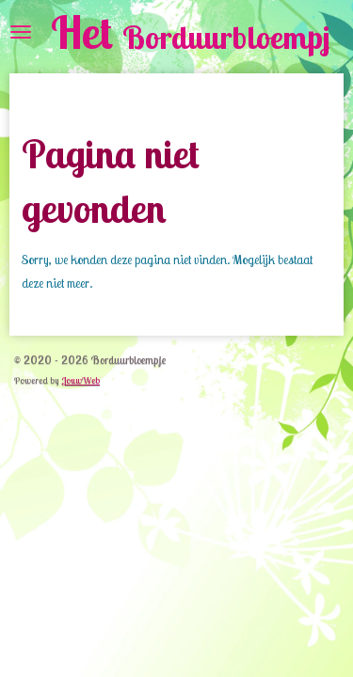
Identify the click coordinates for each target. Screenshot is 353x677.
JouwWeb (80, 380)
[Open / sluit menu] (20, 32)
